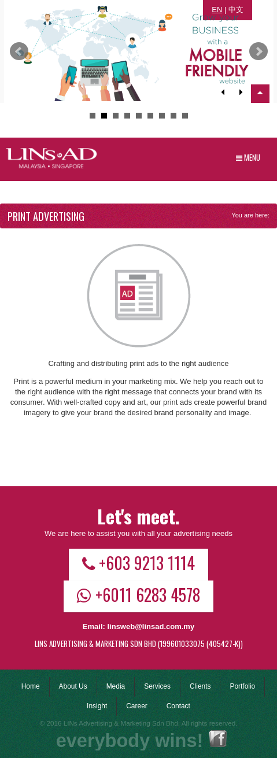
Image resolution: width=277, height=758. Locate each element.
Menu (248, 157)
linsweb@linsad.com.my (150, 626)
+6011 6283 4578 (138, 594)
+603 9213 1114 (138, 562)
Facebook (218, 738)
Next (258, 51)
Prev (19, 51)
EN (217, 9)
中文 (235, 9)
